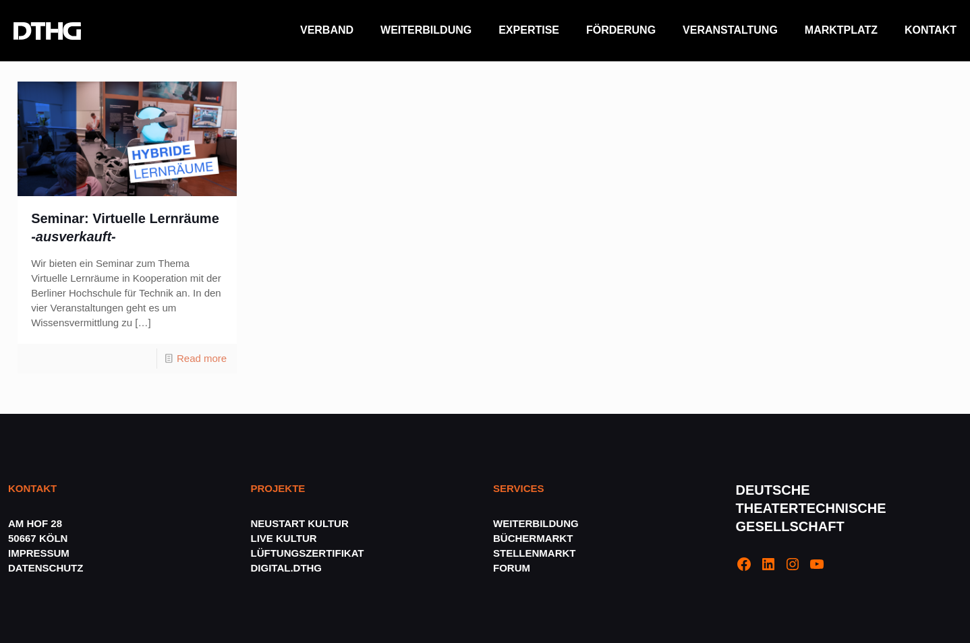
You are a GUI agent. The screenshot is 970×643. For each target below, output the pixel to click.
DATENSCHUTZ (47, 568)
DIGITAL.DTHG (286, 568)
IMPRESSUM (38, 553)
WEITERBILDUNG (536, 523)
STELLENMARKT (534, 553)
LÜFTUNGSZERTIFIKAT (307, 553)
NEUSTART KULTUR (300, 523)
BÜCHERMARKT (533, 538)
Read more (202, 358)
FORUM (511, 568)
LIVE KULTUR (284, 538)
